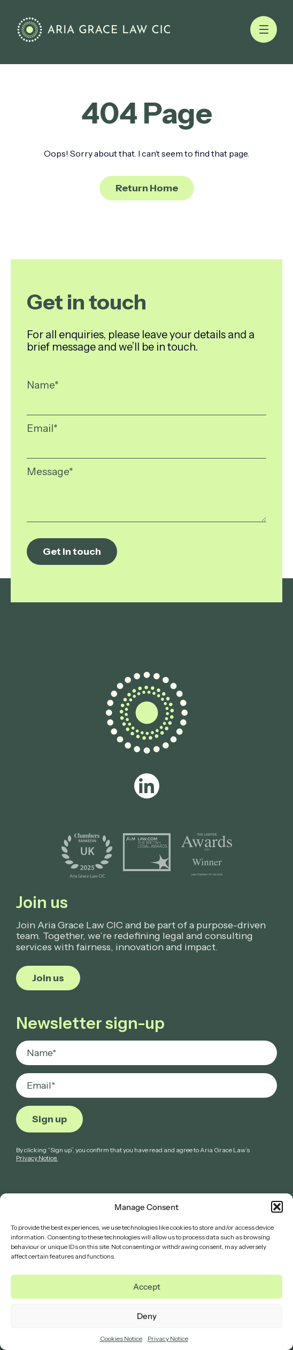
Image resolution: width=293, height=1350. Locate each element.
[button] (277, 1206)
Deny (147, 1316)
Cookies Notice (121, 1339)
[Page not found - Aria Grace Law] (94, 29)
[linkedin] (146, 785)
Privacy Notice (168, 1339)
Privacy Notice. (37, 1158)
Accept (146, 1287)
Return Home (146, 188)
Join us (48, 978)
